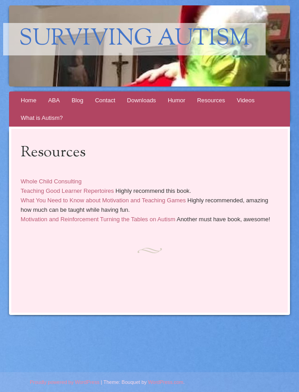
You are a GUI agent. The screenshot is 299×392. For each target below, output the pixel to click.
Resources (211, 100)
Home (29, 100)
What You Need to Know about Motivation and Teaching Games (103, 200)
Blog (77, 100)
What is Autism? (42, 117)
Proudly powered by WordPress (64, 382)
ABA (54, 100)
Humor (176, 100)
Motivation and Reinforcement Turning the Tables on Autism (98, 219)
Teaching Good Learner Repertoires (67, 190)
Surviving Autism (134, 39)
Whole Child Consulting (51, 181)
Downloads (141, 100)
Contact (105, 100)
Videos (246, 100)
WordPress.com (165, 382)
